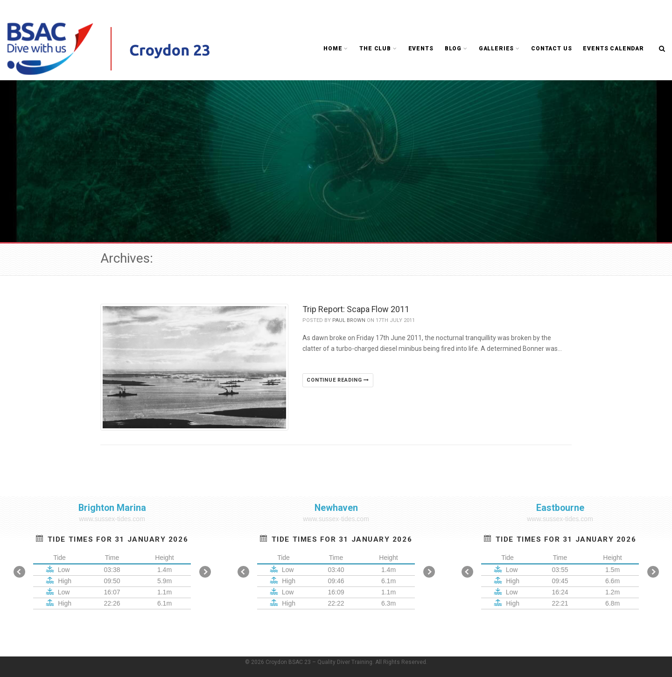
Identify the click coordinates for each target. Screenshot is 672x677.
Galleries (499, 48)
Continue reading (338, 380)
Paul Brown (348, 320)
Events (421, 48)
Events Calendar (613, 48)
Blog (456, 48)
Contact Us (551, 48)
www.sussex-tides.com (112, 519)
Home (335, 48)
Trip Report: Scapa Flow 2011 (355, 309)
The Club (378, 48)
